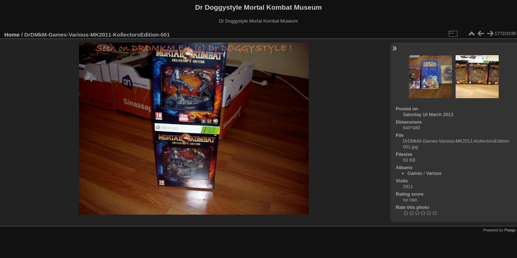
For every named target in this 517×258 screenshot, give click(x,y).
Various (433, 173)
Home (12, 35)
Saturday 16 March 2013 (428, 114)
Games (414, 173)
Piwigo (510, 230)
